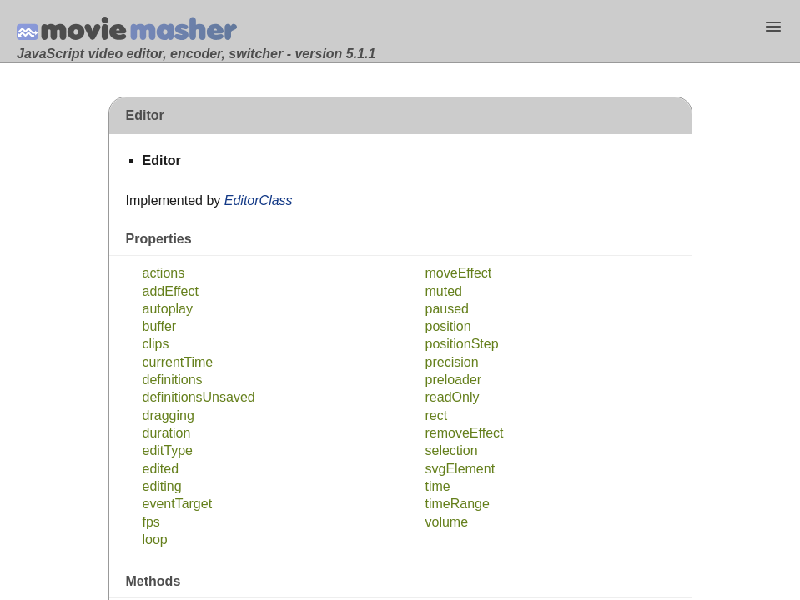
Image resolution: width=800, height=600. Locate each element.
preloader (453, 379)
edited (161, 469)
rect (436, 415)
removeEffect (464, 433)
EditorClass (258, 200)
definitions (173, 379)
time (437, 486)
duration (167, 433)
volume (447, 522)
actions (164, 273)
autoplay (168, 309)
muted (443, 291)
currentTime (178, 362)
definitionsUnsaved (199, 397)
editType (168, 450)
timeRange (457, 504)
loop (155, 539)
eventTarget (178, 504)
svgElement (460, 469)
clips (156, 344)
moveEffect (458, 273)
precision (452, 362)
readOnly (452, 397)
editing (162, 486)
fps (151, 522)
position (448, 326)
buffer (160, 326)
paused (447, 309)
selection (451, 450)
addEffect (171, 291)
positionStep (462, 344)
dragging (168, 415)
